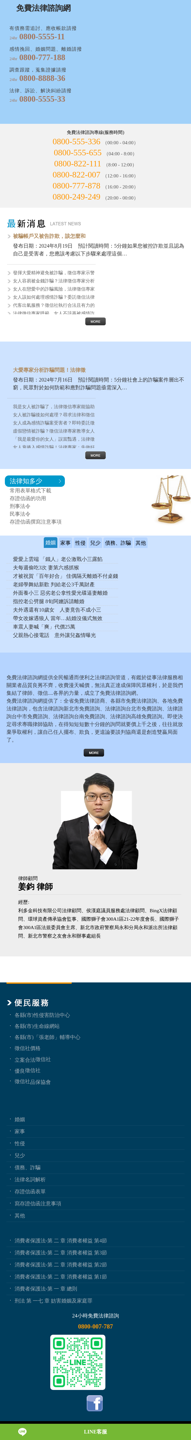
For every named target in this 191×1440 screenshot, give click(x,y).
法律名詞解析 (30, 1179)
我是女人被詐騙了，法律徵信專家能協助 (54, 406)
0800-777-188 (42, 57)
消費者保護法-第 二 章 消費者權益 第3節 (61, 1252)
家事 (20, 1131)
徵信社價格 (28, 1048)
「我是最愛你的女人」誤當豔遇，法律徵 (54, 439)
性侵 (20, 1143)
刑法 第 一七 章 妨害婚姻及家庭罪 (53, 1300)
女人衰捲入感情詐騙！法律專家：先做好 (54, 447)
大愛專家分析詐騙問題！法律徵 (49, 370)
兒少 (20, 1155)
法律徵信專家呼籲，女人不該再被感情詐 (54, 313)
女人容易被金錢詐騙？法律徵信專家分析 (54, 281)
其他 (20, 1215)
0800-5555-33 (42, 99)
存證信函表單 (30, 1191)
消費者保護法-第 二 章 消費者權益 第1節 (61, 1276)
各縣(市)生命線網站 (37, 1026)
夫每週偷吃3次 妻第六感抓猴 (46, 567)
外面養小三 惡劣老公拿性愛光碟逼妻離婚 (60, 593)
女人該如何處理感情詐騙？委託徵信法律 (54, 297)
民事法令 (20, 514)
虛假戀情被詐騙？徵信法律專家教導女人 (54, 431)
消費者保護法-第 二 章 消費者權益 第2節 (61, 1264)
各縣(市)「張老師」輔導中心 (47, 1037)
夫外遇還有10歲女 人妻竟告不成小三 (57, 610)
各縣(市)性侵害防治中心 (42, 1015)
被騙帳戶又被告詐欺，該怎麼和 (49, 236)
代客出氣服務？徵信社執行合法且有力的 (54, 305)
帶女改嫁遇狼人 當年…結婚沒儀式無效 (57, 618)
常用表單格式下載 (30, 490)
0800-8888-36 (42, 78)
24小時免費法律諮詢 (95, 1315)
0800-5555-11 (42, 36)
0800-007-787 (95, 1326)
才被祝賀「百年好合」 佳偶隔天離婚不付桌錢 (65, 576)
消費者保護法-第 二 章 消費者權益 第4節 (61, 1240)
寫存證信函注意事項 (38, 1203)
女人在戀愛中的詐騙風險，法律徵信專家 (54, 289)
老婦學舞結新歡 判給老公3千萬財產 (54, 584)
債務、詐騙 (28, 1167)
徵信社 (43, 1059)
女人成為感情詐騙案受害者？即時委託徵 (54, 423)
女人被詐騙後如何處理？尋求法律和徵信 (54, 414)
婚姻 (20, 1119)
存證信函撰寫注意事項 (36, 522)
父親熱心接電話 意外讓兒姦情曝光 (54, 635)
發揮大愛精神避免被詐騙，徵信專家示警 (54, 272)
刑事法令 (20, 506)
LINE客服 (95, 1431)
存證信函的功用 (28, 498)
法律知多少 (26, 481)
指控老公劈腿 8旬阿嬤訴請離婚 (48, 601)
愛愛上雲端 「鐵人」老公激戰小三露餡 (57, 559)
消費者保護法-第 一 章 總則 (46, 1288)
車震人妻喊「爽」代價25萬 (44, 626)
